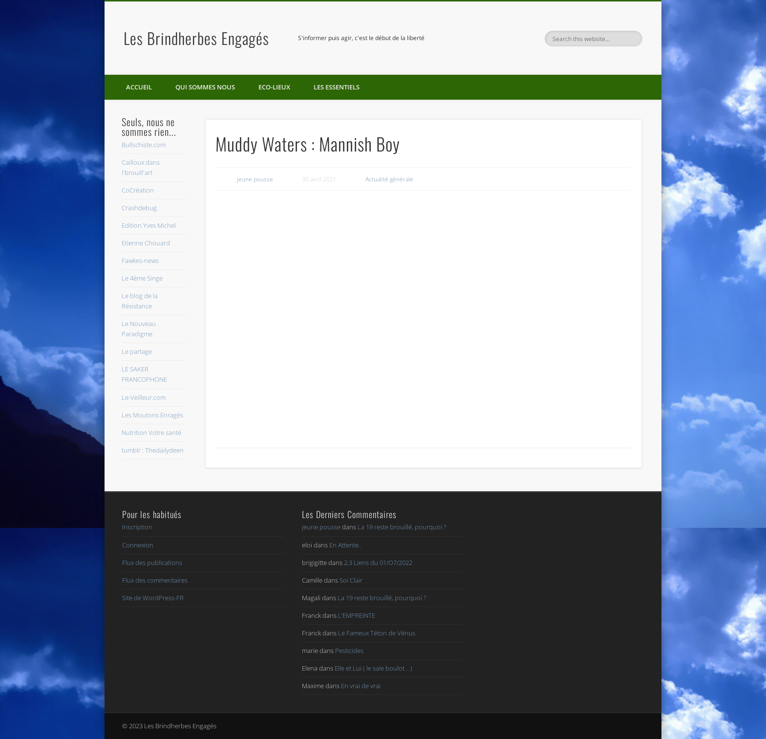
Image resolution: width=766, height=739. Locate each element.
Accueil (139, 87)
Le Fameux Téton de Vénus (376, 633)
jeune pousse (255, 179)
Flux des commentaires (155, 580)
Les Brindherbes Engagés (196, 37)
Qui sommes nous (205, 87)
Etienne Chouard (146, 243)
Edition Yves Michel (149, 225)
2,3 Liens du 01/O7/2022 (378, 562)
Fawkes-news (140, 260)
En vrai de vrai (361, 685)
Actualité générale (389, 179)
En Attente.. (345, 545)
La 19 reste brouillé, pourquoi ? (402, 526)
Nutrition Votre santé (151, 432)
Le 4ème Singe (142, 278)
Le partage (137, 351)
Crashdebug (139, 207)
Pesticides (349, 650)
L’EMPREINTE (356, 615)
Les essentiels (337, 87)
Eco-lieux (274, 87)
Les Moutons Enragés (152, 415)
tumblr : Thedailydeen (153, 450)
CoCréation (138, 190)
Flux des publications (152, 562)
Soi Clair (351, 580)
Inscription (137, 526)
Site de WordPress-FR (153, 597)
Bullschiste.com (144, 144)
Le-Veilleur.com (144, 397)
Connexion (137, 545)
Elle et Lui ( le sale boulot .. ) (373, 668)
